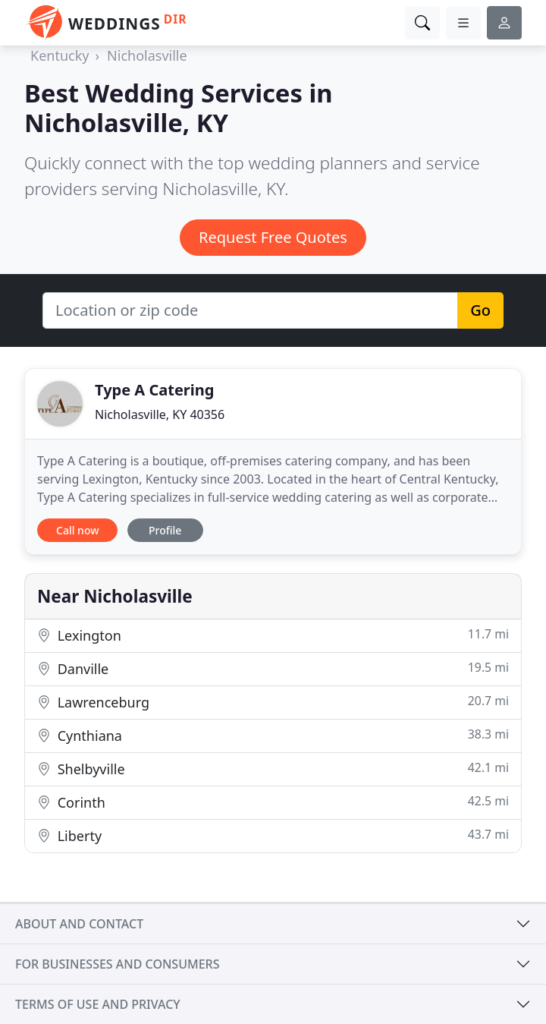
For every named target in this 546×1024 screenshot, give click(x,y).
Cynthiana (273, 735)
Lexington (273, 634)
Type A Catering (154, 390)
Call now (77, 530)
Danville (273, 668)
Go (480, 310)
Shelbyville (273, 768)
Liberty (273, 835)
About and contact (79, 923)
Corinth (273, 801)
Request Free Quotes (273, 237)
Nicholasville (147, 55)
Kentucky (59, 55)
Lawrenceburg (273, 701)
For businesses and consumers (117, 964)
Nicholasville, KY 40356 (159, 414)
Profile (165, 530)
